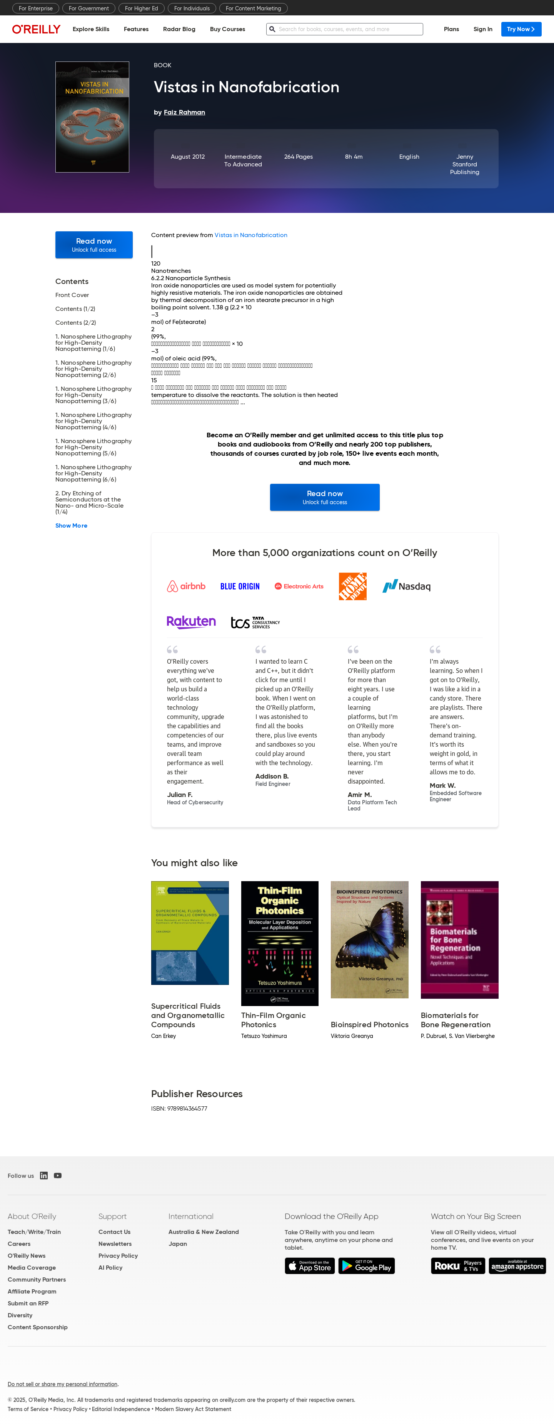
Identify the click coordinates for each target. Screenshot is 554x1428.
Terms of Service (28, 1409)
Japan (178, 1244)
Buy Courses (227, 29)
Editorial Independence (121, 1409)
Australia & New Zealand (204, 1232)
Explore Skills (91, 29)
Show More (71, 526)
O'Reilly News (26, 1256)
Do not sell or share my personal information (62, 1384)
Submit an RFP (28, 1303)
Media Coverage (32, 1268)
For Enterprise (36, 8)
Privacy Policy (118, 1256)
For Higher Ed (141, 8)
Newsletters (115, 1244)
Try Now (521, 29)
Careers (19, 1244)
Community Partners (37, 1279)
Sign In (483, 29)
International (191, 1216)
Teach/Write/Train (34, 1232)
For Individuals (192, 8)
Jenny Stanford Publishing (464, 164)
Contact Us (114, 1232)
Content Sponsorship (38, 1327)
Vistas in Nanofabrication (251, 235)
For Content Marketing (253, 8)
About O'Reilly (32, 1216)
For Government (89, 8)
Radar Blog (179, 29)
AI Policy (110, 1268)
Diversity (20, 1315)
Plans (451, 29)
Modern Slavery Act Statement (193, 1409)
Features (136, 29)
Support (112, 1216)
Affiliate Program (32, 1291)
